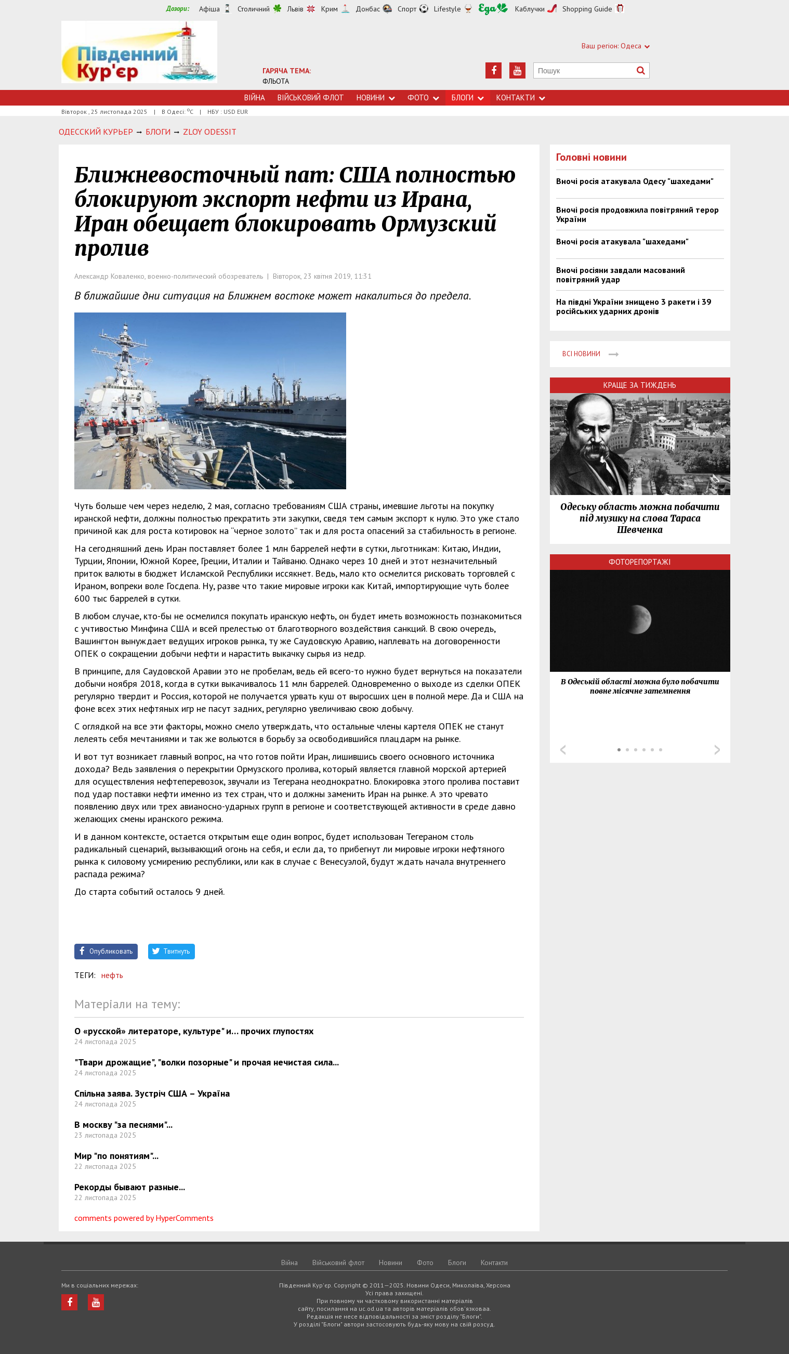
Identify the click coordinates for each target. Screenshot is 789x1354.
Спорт (407, 9)
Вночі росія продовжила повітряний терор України (637, 214)
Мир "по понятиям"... (116, 1156)
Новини (376, 97)
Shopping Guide (587, 9)
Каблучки (530, 9)
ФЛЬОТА (275, 81)
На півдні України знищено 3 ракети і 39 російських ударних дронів (633, 306)
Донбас (368, 9)
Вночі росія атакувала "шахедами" (622, 241)
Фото (423, 97)
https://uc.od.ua (139, 55)
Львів (295, 9)
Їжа (493, 9)
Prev (563, 750)
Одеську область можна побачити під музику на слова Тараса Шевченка (639, 518)
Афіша (209, 9)
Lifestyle (447, 9)
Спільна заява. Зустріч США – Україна (152, 1093)
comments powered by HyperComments (144, 1218)
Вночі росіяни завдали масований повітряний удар (620, 274)
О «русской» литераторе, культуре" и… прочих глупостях (193, 1031)
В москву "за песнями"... (123, 1124)
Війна (254, 97)
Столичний (254, 9)
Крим (329, 9)
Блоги (468, 97)
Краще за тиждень (639, 385)
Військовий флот (311, 97)
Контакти (520, 97)
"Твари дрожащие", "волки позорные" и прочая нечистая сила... (206, 1062)
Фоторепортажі (640, 562)
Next (717, 750)
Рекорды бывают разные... (129, 1187)
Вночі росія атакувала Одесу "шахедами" (635, 181)
